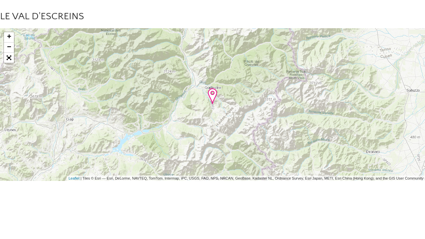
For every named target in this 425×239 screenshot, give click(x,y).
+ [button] (9, 37)
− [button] (9, 47)
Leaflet (73, 178)
